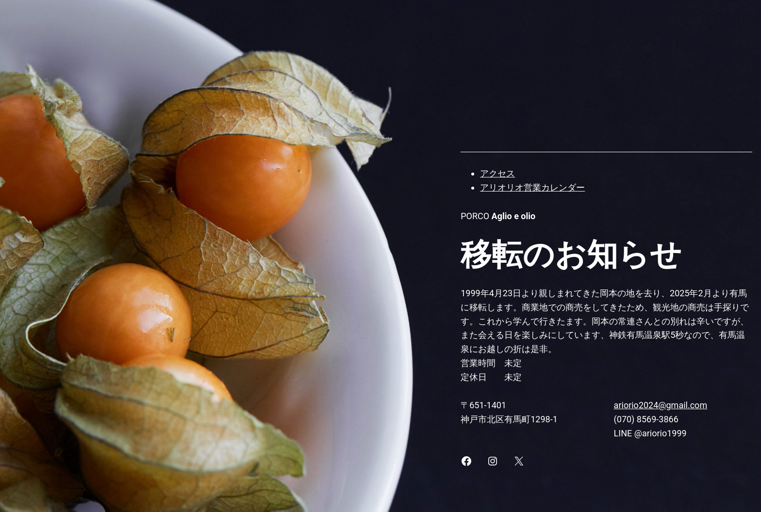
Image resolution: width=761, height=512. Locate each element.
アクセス (497, 173)
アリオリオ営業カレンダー (532, 187)
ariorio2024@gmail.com (661, 405)
